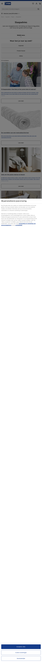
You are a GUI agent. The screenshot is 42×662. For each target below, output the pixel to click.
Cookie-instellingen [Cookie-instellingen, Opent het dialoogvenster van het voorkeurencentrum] (21, 652)
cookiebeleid (18, 225)
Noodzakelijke (21, 658)
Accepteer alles (21, 646)
